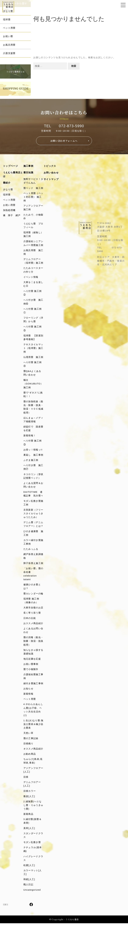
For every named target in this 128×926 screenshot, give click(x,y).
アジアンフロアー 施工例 (33, 208)
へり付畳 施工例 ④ (33, 365)
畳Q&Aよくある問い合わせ (32, 374)
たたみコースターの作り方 (33, 270)
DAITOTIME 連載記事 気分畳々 (33, 495)
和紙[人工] (29, 882)
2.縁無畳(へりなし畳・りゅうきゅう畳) (33, 808)
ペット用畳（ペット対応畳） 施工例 (33, 197)
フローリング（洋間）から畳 (33, 320)
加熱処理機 (9, 210)
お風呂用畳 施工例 (33, 252)
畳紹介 (7, 183)
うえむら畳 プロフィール (33, 226)
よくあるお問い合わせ (33, 632)
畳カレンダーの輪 (33, 595)
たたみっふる (30, 550)
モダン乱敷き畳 (32, 844)
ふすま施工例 (30, 461)
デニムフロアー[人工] (32, 786)
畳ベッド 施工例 (33, 188)
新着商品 (28, 816)
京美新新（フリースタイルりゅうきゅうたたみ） (33, 515)
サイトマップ (51, 179)
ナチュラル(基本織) (32, 852)
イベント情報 (30, 277)
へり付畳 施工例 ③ (33, 444)
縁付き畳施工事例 (33, 685)
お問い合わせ (51, 172)
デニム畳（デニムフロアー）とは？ (33, 525)
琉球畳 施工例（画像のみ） (31, 602)
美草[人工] (29, 830)
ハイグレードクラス (33, 861)
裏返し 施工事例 (33, 456)
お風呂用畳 (9, 44)
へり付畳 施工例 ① (33, 311)
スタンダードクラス (33, 838)
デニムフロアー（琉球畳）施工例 (33, 261)
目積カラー (29, 793)
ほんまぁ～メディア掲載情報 (33, 421)
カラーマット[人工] (32, 875)
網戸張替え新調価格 (33, 558)
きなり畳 (8, 11)
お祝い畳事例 (30, 666)
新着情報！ (29, 436)
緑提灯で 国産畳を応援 (33, 429)
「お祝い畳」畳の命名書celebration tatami (33, 575)
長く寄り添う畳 (32, 614)
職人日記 (28, 887)
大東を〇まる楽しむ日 (33, 284)
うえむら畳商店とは (13, 174)
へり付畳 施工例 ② (33, 293)
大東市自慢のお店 (33, 609)
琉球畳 (7, 19)
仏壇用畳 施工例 (33, 358)
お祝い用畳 (9, 205)
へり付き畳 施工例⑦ (33, 468)
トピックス (50, 166)
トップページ (10, 166)
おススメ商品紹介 (33, 625)
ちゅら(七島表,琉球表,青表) (33, 763)
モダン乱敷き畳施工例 (33, 504)
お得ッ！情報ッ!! (33, 451)
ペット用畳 (9, 28)
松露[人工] (29, 868)
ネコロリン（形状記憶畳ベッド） (33, 477)
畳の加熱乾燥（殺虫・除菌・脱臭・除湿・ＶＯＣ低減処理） (33, 408)
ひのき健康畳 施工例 (33, 534)
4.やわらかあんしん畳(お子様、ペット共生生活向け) (33, 712)
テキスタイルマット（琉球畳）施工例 (33, 349)
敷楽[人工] (29, 798)
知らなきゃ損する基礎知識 (33, 653)
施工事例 (28, 166)
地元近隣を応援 (32, 660)
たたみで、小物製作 (33, 217)
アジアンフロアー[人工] (33, 772)
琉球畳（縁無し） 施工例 (33, 235)
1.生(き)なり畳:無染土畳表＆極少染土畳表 (33, 726)
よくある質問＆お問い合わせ (33, 486)
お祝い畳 (8, 36)
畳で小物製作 (30, 671)
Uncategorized (32, 892)
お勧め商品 (29, 756)
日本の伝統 (29, 619)
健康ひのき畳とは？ (32, 588)
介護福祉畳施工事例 (33, 678)
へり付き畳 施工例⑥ (33, 302)
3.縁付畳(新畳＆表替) (32, 823)
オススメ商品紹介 (33, 751)
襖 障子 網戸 (11, 215)
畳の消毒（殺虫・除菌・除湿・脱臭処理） (33, 643)
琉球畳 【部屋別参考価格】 (33, 338)
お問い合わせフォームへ (64, 140)
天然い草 (28, 735)
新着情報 (28, 696)
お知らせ (28, 690)
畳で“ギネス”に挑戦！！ (33, 395)
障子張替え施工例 (33, 564)
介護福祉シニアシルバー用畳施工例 (33, 243)
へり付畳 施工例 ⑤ (33, 329)
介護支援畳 (9, 53)
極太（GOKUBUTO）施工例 (33, 385)
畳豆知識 (28, 172)
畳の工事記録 (30, 740)
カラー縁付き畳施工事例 (33, 543)
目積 (25, 779)
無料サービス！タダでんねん (33, 181)
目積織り (28, 745)
